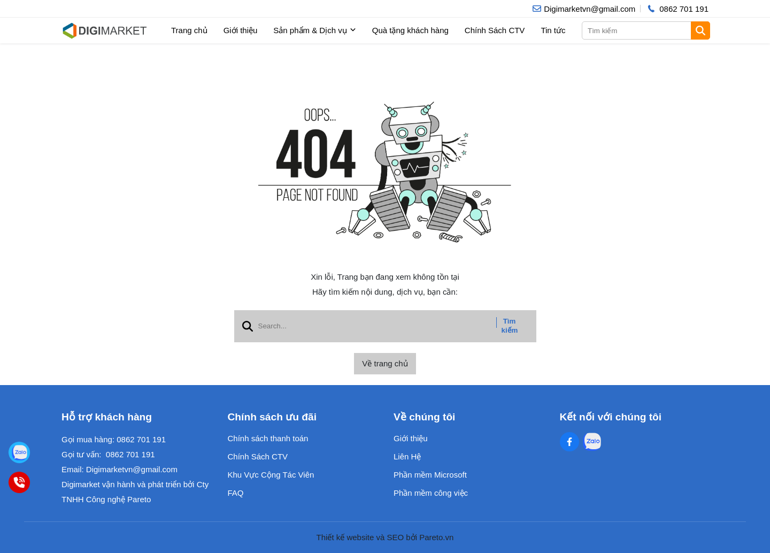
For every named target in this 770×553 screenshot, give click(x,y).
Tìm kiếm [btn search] (510, 325)
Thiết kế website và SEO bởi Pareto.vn (385, 537)
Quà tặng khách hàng (410, 30)
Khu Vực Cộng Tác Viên (271, 474)
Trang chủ (189, 30)
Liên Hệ (407, 456)
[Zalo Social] (592, 441)
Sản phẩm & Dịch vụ (314, 30)
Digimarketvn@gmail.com (132, 469)
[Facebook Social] (569, 441)
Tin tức (553, 30)
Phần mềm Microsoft (430, 474)
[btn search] (700, 30)
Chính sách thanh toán (268, 438)
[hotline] (677, 8)
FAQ (236, 492)
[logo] (104, 30)
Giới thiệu (241, 30)
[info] (584, 8)
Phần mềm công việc (431, 492)
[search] (645, 30)
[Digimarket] (19, 452)
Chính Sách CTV (495, 30)
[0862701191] (19, 482)
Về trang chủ (384, 363)
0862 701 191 (141, 439)
